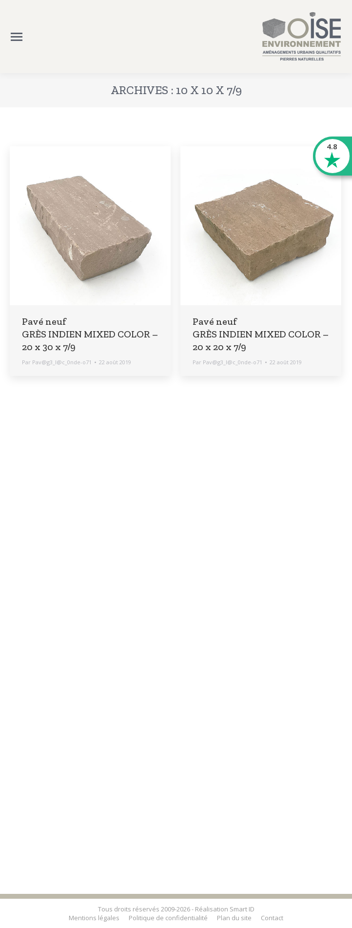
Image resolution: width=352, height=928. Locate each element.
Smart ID (242, 909)
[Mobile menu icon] (16, 36)
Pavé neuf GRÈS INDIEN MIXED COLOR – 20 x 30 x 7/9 (90, 334)
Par (57, 362)
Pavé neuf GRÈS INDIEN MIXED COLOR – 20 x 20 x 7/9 (261, 334)
